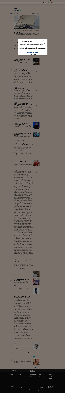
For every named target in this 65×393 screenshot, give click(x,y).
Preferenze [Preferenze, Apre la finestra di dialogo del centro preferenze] (29, 52)
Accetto (35, 52)
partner (43, 47)
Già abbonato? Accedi (33, 54)
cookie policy (25, 47)
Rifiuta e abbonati (44, 40)
